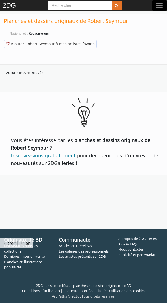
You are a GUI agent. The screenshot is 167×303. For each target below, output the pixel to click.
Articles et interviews (75, 245)
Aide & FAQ (127, 244)
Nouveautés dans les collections (21, 248)
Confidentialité (94, 290)
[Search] (80, 5)
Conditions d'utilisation (41, 290)
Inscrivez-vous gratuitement (43, 155)
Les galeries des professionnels (84, 251)
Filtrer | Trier (16, 243)
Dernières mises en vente (24, 256)
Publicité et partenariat (136, 254)
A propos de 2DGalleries (137, 238)
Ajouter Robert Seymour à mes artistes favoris (50, 43)
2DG (9, 5)
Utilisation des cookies (127, 290)
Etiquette (70, 290)
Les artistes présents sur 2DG (82, 256)
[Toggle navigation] (159, 5)
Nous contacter (130, 249)
